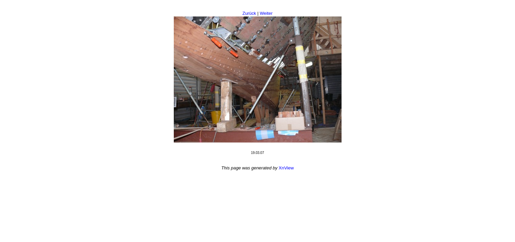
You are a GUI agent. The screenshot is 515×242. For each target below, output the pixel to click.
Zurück (249, 13)
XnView (286, 167)
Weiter (266, 13)
